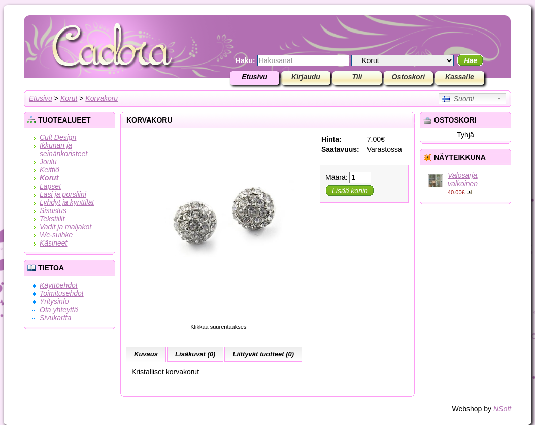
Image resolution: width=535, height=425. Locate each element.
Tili (357, 77)
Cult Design (58, 137)
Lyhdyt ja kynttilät (67, 202)
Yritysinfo (54, 301)
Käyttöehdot (59, 285)
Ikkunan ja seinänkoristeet (63, 149)
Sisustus (53, 210)
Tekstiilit (52, 219)
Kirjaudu (305, 77)
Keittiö (49, 170)
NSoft (502, 409)
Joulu (48, 162)
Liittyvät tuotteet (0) (263, 354)
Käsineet (53, 243)
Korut (68, 98)
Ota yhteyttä (59, 310)
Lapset (50, 186)
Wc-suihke (56, 235)
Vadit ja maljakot (65, 227)
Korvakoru (101, 98)
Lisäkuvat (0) (195, 354)
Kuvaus (146, 354)
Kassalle (459, 77)
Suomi (458, 99)
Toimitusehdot (62, 293)
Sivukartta (55, 318)
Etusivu (255, 77)
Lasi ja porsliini (63, 194)
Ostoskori (408, 77)
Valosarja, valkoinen (463, 179)
